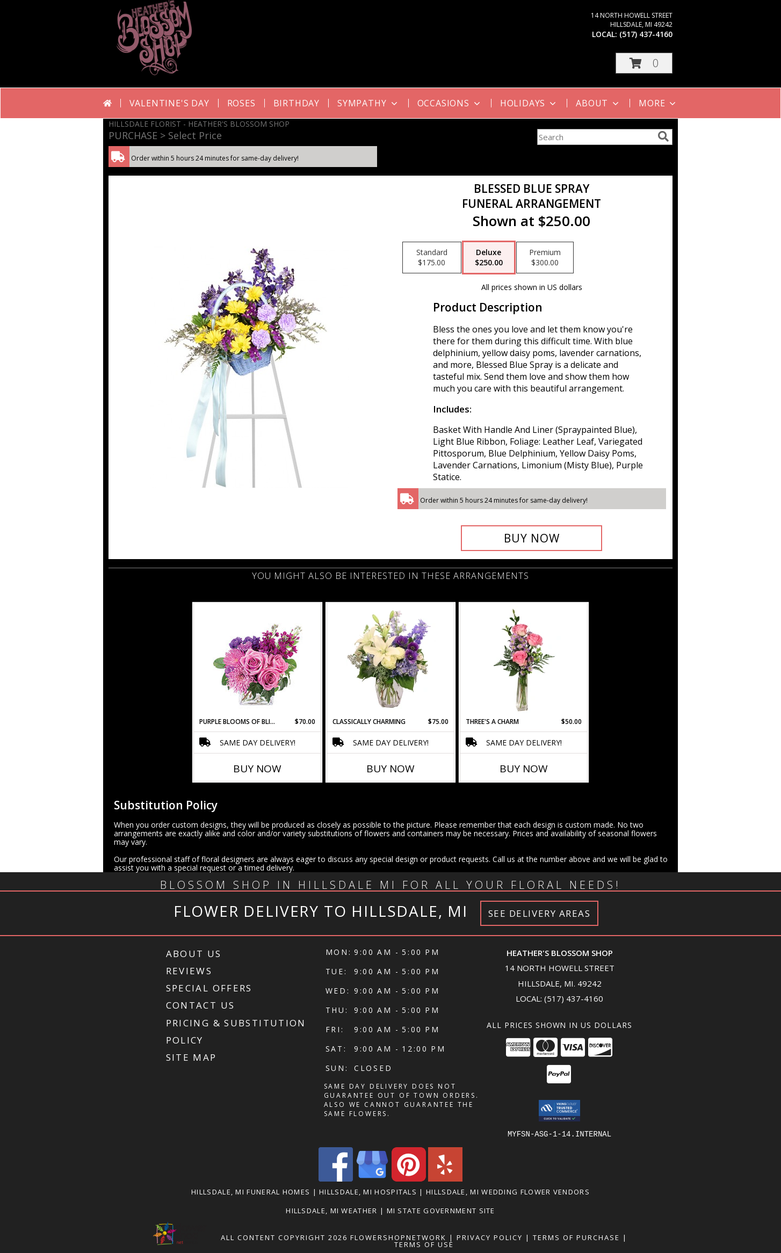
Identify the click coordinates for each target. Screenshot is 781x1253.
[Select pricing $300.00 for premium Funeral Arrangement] (545, 257)
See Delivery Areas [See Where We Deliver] (539, 913)
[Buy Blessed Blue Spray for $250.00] (531, 538)
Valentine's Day (169, 103)
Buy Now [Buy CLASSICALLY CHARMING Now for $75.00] (390, 769)
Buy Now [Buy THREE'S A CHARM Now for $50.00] (524, 769)
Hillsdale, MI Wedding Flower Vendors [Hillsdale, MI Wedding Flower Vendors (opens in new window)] (508, 1191)
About (598, 103)
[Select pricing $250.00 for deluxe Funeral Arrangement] (489, 257)
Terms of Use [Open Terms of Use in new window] (424, 1244)
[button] (644, 63)
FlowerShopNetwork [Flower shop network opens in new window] (398, 1237)
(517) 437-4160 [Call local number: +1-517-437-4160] (645, 34)
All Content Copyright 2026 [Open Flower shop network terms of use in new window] (284, 1237)
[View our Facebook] (336, 1178)
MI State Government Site (441, 1210)
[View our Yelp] (445, 1178)
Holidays (529, 103)
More (658, 103)
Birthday (296, 103)
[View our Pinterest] (409, 1178)
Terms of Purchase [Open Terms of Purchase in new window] (576, 1237)
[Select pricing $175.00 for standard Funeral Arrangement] (432, 257)
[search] (663, 136)
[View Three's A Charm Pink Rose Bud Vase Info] (524, 660)
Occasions (449, 103)
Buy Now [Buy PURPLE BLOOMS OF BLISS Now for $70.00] (257, 769)
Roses (241, 103)
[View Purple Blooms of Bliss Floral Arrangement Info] (257, 660)
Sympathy (368, 103)
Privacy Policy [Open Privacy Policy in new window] (490, 1237)
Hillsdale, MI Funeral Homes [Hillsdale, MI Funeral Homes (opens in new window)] (250, 1191)
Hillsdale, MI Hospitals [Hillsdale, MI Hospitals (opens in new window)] (368, 1191)
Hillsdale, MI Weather (331, 1210)
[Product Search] (595, 136)
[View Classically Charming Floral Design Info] (391, 660)
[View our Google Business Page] (372, 1178)
